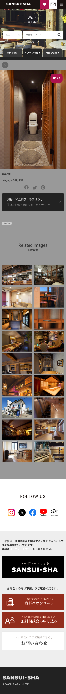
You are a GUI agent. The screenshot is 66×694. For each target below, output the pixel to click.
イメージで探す (32, 52)
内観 (14, 180)
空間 (20, 180)
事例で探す (12, 52)
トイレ (7, 223)
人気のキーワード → (36, 42)
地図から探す (52, 52)
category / (7, 180)
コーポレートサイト (21, 549)
